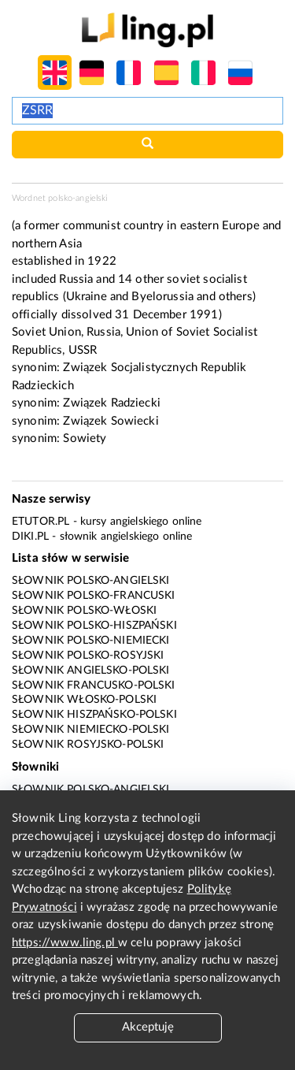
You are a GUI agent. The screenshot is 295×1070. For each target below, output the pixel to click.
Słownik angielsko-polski (91, 670)
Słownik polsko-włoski (84, 610)
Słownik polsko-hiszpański (94, 625)
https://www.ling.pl (65, 943)
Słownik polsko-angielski (91, 580)
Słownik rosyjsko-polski (88, 744)
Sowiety (84, 438)
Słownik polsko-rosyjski (88, 655)
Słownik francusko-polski (93, 685)
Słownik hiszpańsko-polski (94, 714)
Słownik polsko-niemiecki (91, 640)
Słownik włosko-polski (84, 699)
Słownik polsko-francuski (93, 595)
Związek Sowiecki (110, 421)
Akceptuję (148, 1027)
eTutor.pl (40, 521)
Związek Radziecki (111, 403)
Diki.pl (30, 536)
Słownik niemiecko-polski (91, 729)
